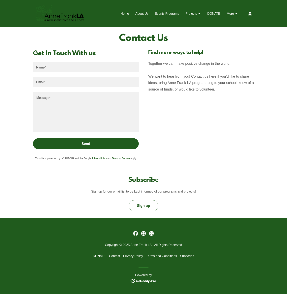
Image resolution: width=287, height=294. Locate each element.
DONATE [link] (213, 13)
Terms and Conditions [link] (161, 256)
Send (85, 144)
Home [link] (124, 13)
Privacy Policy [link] (99, 158)
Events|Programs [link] (167, 13)
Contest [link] (114, 256)
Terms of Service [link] (121, 158)
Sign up (143, 206)
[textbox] (86, 67)
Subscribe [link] (187, 256)
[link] (60, 13)
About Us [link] (141, 13)
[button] (193, 14)
